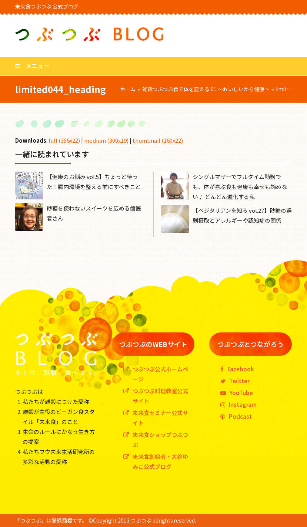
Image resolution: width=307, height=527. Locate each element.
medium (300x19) (106, 140)
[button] (32, 65)
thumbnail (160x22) (158, 140)
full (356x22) (64, 140)
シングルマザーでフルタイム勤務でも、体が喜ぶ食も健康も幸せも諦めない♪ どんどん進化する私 (240, 186)
